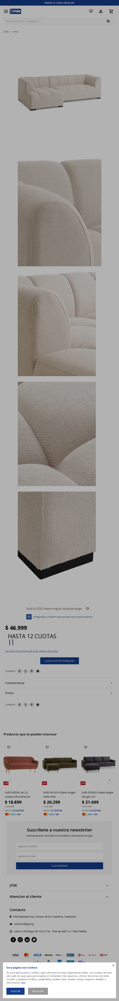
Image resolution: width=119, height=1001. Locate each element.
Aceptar (15, 991)
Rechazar (38, 991)
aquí (23, 982)
